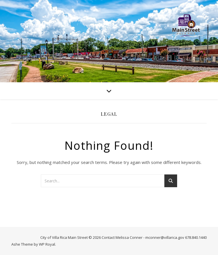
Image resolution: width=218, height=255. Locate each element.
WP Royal (47, 244)
